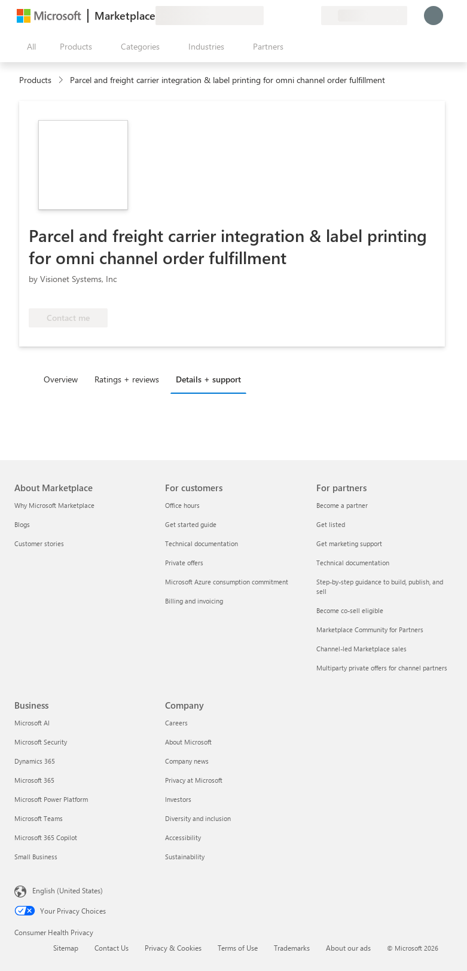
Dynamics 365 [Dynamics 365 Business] (34, 760)
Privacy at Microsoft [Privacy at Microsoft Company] (193, 780)
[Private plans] (311, 15)
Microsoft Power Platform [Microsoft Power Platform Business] (51, 799)
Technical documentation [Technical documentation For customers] (201, 543)
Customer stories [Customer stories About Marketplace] (39, 543)
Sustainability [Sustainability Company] (184, 856)
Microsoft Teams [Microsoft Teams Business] (38, 818)
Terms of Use (238, 947)
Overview (61, 379)
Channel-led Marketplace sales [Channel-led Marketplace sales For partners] (361, 648)
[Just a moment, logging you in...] (433, 15)
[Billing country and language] (364, 15)
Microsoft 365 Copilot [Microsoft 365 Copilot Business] (45, 837)
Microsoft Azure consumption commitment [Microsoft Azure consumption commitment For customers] (226, 581)
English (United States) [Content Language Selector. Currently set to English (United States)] (67, 890)
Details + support (208, 379)
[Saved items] (297, 15)
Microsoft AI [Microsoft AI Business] (32, 722)
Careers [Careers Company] (176, 722)
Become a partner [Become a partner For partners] (342, 505)
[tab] (63, 379)
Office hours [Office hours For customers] (182, 505)
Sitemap (65, 947)
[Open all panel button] (29, 46)
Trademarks (292, 947)
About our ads (348, 947)
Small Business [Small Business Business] (35, 856)
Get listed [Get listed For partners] (330, 524)
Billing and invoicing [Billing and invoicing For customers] (194, 600)
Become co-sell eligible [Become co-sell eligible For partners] (349, 610)
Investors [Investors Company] (178, 799)
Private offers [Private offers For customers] (184, 562)
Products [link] (35, 79)
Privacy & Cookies (173, 947)
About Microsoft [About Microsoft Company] (188, 741)
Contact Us (111, 947)
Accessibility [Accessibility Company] (183, 837)
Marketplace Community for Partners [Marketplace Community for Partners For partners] (369, 629)
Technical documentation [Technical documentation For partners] (352, 562)
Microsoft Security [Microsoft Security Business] (40, 741)
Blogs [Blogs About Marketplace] (22, 524)
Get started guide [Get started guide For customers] (190, 524)
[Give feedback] (268, 15)
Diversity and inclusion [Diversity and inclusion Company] (198, 818)
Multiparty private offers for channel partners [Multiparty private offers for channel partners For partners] (381, 667)
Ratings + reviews (126, 379)
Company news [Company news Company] (187, 760)
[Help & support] (283, 15)
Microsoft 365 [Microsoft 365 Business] (34, 780)
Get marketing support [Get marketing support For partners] (349, 543)
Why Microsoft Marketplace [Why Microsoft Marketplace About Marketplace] (54, 505)
